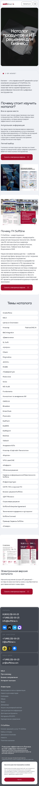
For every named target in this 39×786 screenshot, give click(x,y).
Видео (3, 702)
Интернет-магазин (8, 680)
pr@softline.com (10, 662)
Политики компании (8, 740)
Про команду (6, 674)
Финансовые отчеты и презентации (13, 690)
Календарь (5, 696)
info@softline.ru (10, 621)
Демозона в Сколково (8, 735)
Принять (19, 779)
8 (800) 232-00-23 (10, 614)
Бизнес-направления (9, 677)
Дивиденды (5, 705)
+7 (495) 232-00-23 (10, 617)
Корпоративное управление (10, 719)
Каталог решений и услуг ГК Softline (13, 729)
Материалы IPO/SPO (8, 716)
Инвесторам (6, 687)
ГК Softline (5, 725)
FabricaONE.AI (30, 327)
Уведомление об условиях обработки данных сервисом (17, 759)
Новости (4, 738)
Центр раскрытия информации (11, 710)
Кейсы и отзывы (6, 732)
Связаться (27, 4)
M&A (3, 671)
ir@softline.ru (8, 642)
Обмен (3, 699)
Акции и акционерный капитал (11, 708)
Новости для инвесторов (9, 693)
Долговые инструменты (9, 713)
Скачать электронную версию (16, 157)
